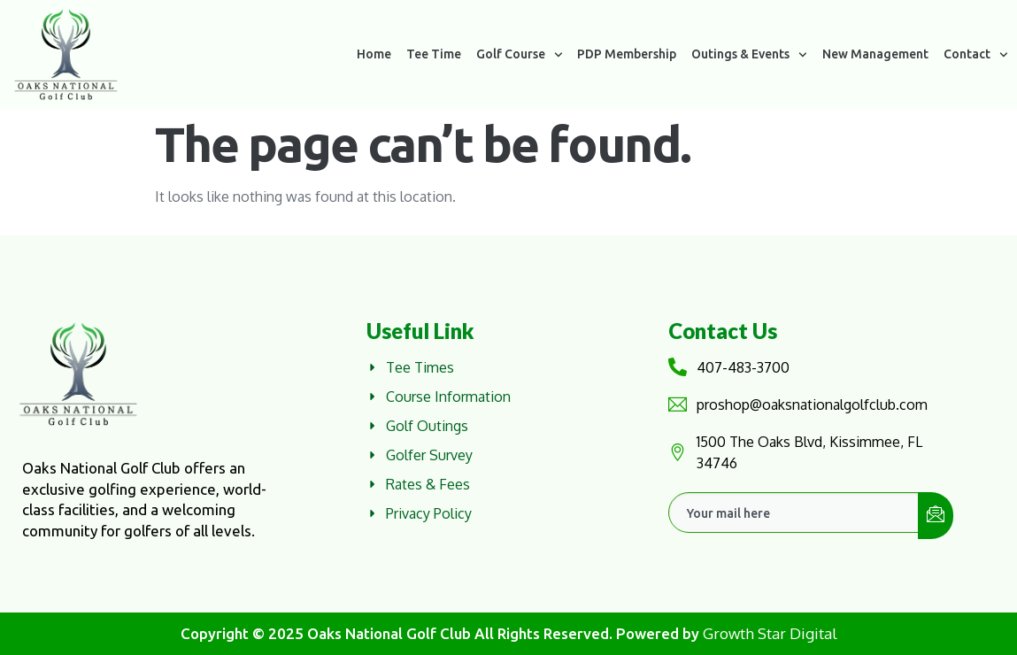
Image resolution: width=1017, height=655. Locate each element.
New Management (875, 54)
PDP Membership (626, 54)
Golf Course (519, 55)
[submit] (935, 515)
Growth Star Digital (770, 633)
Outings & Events (749, 55)
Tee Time (433, 54)
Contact (976, 55)
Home (374, 54)
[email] (794, 512)
